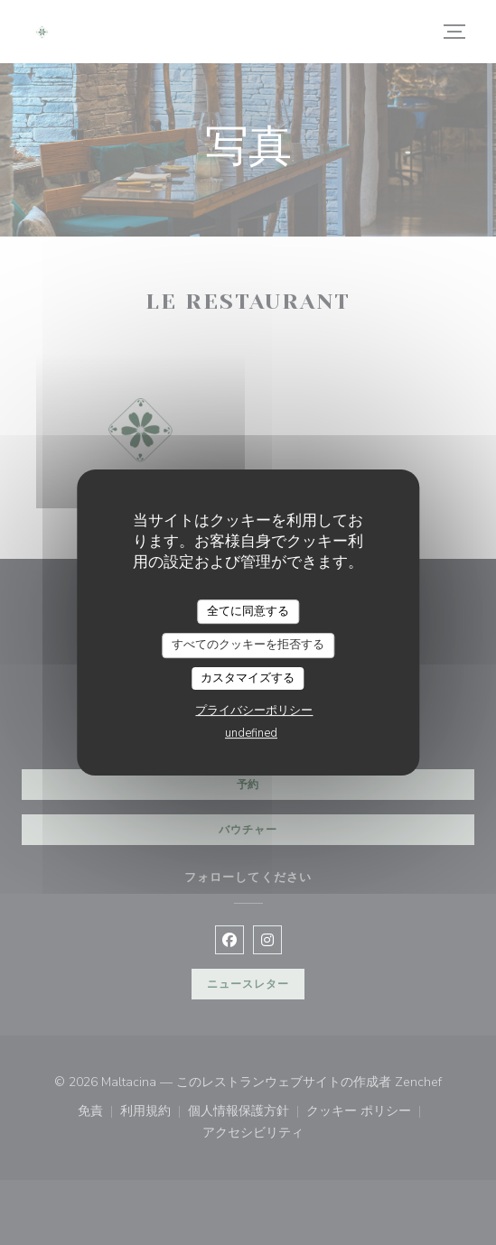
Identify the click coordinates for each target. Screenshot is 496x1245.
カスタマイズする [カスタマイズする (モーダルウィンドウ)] (248, 678)
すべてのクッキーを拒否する (248, 644)
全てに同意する (248, 611)
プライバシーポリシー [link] (254, 710)
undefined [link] (251, 733)
